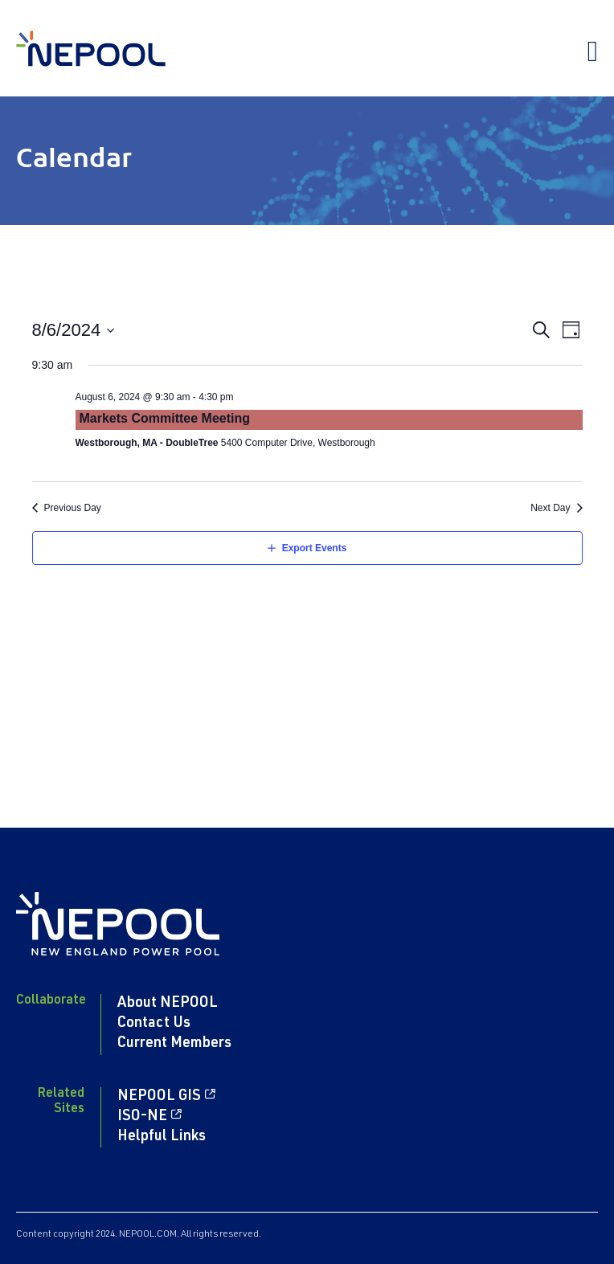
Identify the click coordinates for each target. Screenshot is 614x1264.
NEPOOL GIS (159, 1097)
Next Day (550, 507)
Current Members (174, 1044)
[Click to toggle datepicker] (74, 330)
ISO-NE (142, 1117)
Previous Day (72, 507)
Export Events (314, 548)
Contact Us (153, 1024)
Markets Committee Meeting (165, 418)
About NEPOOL (167, 1003)
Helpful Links (161, 1137)
